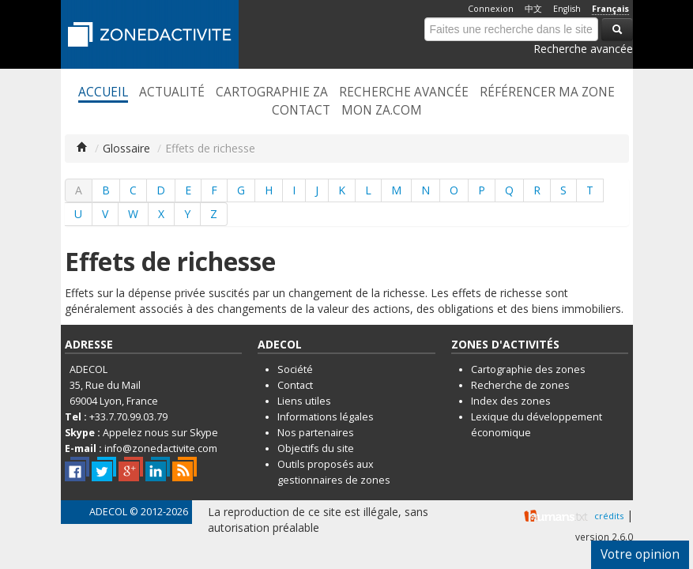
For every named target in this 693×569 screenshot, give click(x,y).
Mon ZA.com (381, 111)
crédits (608, 516)
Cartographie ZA (272, 92)
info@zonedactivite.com (160, 448)
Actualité (172, 92)
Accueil (103, 92)
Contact (301, 111)
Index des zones (511, 401)
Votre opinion (640, 554)
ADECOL (108, 511)
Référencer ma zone (547, 92)
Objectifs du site (315, 448)
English (567, 8)
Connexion (491, 8)
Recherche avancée (583, 48)
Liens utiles (304, 401)
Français (610, 8)
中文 (533, 8)
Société (295, 369)
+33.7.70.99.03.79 (128, 417)
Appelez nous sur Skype (160, 432)
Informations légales (325, 417)
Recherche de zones (520, 385)
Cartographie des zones (528, 369)
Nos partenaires (315, 432)
